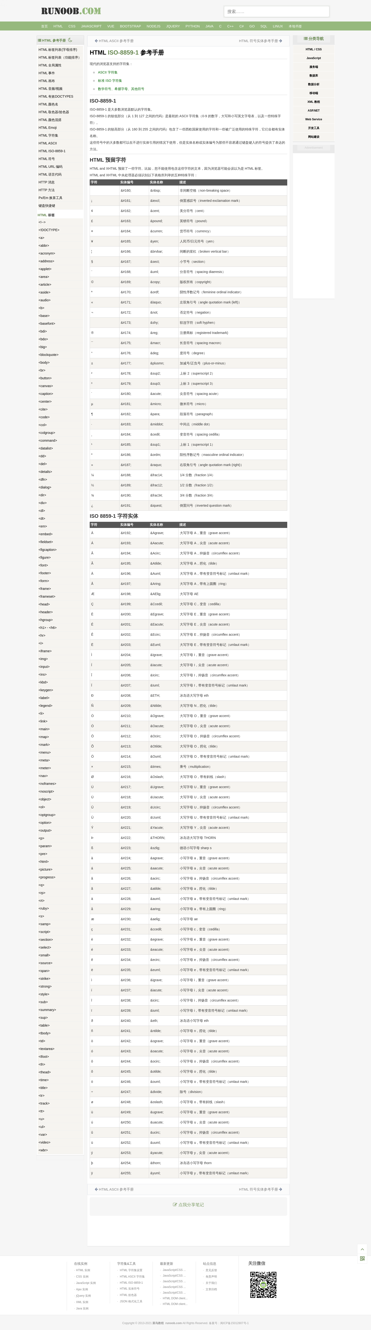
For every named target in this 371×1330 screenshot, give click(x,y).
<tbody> (45, 1033)
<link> (43, 721)
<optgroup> (47, 815)
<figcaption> (48, 550)
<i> (41, 643)
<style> (44, 994)
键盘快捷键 (47, 205)
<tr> (41, 1095)
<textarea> (46, 1049)
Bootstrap (130, 26)
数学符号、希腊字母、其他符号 (121, 89)
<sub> (43, 1002)
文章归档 (211, 1289)
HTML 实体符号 (130, 1288)
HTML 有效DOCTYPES (56, 96)
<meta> (44, 760)
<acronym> (47, 253)
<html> (44, 862)
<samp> (45, 924)
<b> (41, 308)
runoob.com (173, 1323)
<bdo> (43, 339)
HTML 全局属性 (50, 65)
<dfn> (43, 479)
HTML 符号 (47, 159)
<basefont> (47, 323)
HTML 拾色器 (128, 1295)
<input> (44, 667)
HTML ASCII (48, 143)
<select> (45, 947)
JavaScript (91, 26)
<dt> (42, 518)
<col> (43, 425)
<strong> (45, 986)
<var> (43, 1134)
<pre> (43, 854)
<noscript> (46, 791)
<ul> (42, 1127)
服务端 (313, 67)
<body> (44, 362)
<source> (45, 963)
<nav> (43, 776)
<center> (45, 401)
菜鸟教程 (158, 1323)
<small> (44, 955)
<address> (46, 261)
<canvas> (46, 386)
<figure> (45, 557)
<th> (42, 1064)
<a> (41, 238)
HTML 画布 (47, 81)
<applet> (45, 269)
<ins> (43, 674)
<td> (42, 1041)
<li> (41, 713)
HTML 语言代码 (50, 174)
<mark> (44, 745)
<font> (43, 565)
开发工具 (313, 128)
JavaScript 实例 (86, 1283)
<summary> (47, 1010)
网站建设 (313, 136)
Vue (110, 26)
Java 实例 (82, 1308)
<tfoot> (44, 1056)
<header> (46, 612)
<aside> (44, 292)
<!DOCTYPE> (49, 230)
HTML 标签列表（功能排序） (60, 57)
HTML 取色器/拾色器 (54, 112)
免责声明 (211, 1276)
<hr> (42, 635)
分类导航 (314, 39)
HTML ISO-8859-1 (52, 151)
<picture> (45, 869)
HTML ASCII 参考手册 (116, 41)
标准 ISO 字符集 (110, 80)
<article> (45, 284)
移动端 (313, 93)
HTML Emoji (48, 128)
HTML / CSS (314, 49)
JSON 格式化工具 (131, 1301)
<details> (45, 472)
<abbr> (44, 245)
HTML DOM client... (175, 1298)
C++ (230, 26)
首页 (44, 26)
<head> (44, 604)
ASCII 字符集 (107, 72)
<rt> (41, 900)
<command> (48, 440)
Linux (278, 26)
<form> (44, 581)
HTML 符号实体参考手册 (258, 41)
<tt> (41, 1111)
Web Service (313, 119)
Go (252, 26)
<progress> (47, 877)
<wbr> (43, 1150)
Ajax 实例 (82, 1289)
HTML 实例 (83, 1270)
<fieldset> (46, 542)
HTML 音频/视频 (50, 89)
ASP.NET (314, 110)
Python (193, 26)
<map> (44, 737)
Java (209, 26)
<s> (41, 916)
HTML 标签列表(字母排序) (58, 50)
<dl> (42, 511)
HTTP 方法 (47, 190)
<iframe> (45, 651)
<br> (42, 370)
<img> (43, 659)
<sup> (43, 1017)
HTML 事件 (47, 73)
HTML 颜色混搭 (50, 120)
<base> (44, 316)
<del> (43, 464)
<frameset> (47, 596)
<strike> (44, 978)
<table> (44, 1025)
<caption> (46, 394)
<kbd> (43, 682)
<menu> (45, 752)
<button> (45, 378)
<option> (45, 823)
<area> (44, 277)
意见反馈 (211, 1270)
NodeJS (153, 26)
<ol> (42, 807)
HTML (58, 26)
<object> (45, 799)
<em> (43, 526)
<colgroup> (47, 433)
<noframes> (47, 784)
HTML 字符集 (48, 135)
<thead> (45, 1072)
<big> (43, 347)
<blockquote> (48, 355)
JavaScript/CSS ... (174, 1270)
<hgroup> (46, 620)
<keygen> (46, 690)
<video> (44, 1142)
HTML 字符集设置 (131, 1270)
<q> (41, 885)
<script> (44, 932)
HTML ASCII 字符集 (132, 1276)
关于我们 (211, 1283)
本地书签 (295, 26)
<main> (44, 729)
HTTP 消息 (47, 182)
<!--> (42, 222)
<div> (43, 503)
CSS (71, 26)
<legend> (45, 706)
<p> (41, 838)
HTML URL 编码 (50, 166)
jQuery (173, 26)
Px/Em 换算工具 (50, 198)
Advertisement (314, 147)
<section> (46, 939)
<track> (44, 1103)
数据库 (313, 75)
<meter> (45, 768)
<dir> (42, 495)
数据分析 (313, 84)
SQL (264, 26)
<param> (45, 846)
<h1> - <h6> (48, 628)
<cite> (43, 409)
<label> (44, 698)
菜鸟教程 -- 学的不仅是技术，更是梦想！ (71, 11)
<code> (44, 417)
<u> (41, 1119)
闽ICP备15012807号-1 (234, 1323)
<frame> (45, 589)
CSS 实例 (82, 1276)
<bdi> (43, 331)
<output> (45, 830)
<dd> (42, 456)
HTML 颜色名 (48, 104)
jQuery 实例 (83, 1295)
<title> (43, 1088)
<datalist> (46, 448)
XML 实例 (82, 1302)
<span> (44, 971)
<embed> (46, 534)
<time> (44, 1080)
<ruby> (44, 908)
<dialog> (45, 487)
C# (241, 26)
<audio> (45, 300)
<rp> (42, 893)
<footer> (45, 573)
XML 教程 (314, 102)
